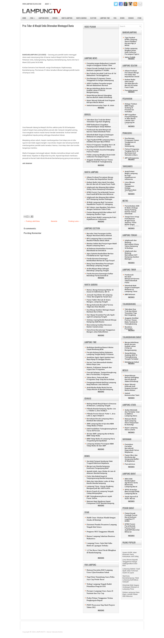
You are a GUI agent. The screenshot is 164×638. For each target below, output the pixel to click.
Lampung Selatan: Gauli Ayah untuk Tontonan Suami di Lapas (131, 571)
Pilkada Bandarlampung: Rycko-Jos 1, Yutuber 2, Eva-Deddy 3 (101, 410)
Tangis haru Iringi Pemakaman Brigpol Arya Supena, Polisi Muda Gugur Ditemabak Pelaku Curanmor (132, 222)
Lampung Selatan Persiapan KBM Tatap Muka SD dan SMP (100, 445)
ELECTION (93, 18)
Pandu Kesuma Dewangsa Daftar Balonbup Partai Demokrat (100, 275)
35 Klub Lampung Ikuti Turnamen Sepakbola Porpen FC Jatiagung (100, 203)
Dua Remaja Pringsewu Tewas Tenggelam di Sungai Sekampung (100, 79)
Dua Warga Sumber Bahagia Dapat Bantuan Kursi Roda (101, 311)
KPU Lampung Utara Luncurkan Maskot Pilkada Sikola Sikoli (99, 239)
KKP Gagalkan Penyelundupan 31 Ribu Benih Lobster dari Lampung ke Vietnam (131, 119)
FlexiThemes (113, 632)
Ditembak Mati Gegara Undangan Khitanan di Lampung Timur (100, 136)
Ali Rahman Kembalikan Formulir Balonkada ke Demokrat (100, 249)
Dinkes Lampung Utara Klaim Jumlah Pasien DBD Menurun (130, 594)
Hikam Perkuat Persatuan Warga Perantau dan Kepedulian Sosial (100, 178)
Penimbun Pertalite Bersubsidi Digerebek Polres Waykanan (132, 448)
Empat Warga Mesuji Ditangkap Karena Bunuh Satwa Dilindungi (99, 96)
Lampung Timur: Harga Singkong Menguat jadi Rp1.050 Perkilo (100, 487)
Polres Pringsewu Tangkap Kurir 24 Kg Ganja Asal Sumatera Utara (101, 146)
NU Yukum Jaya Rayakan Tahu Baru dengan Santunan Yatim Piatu (101, 208)
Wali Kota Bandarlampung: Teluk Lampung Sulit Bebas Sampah (130, 579)
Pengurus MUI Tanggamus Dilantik (100, 532)
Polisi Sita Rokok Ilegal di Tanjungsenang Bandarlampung (100, 477)
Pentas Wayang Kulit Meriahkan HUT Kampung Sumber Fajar (101, 213)
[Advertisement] (51, 101)
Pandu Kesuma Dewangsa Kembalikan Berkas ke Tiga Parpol (101, 259)
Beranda (54, 221)
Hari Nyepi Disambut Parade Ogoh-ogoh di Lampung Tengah (101, 316)
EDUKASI (131, 18)
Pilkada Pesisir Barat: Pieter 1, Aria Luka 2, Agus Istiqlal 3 (101, 415)
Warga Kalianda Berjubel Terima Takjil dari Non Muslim (100, 306)
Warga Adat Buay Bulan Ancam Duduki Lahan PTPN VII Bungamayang (99, 90)
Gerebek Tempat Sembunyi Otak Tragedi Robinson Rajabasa (99, 462)
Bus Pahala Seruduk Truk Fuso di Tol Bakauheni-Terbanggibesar (101, 74)
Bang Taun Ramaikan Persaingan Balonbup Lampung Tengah (100, 265)
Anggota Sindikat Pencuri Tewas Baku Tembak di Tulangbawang (100, 161)
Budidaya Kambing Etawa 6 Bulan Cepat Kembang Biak (100, 348)
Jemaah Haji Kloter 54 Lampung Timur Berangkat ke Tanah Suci (99, 296)
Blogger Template (125, 632)
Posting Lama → (74, 221)
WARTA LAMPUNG (66, 18)
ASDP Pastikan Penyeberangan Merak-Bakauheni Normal (99, 84)
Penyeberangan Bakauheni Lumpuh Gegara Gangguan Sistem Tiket (101, 64)
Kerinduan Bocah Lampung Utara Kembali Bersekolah (100, 420)
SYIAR (139, 18)
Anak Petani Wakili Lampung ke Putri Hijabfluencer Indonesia (101, 218)
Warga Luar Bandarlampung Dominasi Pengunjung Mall (98, 467)
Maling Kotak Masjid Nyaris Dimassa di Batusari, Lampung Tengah (101, 405)
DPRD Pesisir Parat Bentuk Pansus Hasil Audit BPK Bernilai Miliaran (101, 193)
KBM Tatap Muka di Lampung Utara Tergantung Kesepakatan (101, 440)
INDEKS (101, 108)
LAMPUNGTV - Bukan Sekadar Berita (49, 632)
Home (24, 18)
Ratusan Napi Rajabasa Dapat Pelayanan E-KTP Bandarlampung (100, 502)
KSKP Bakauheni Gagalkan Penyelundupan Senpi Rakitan (99, 126)
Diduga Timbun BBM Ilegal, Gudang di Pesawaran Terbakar (131, 108)
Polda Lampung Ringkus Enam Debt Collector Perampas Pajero (101, 156)
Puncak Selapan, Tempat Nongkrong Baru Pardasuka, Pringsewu (101, 373)
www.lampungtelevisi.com (31, 4)
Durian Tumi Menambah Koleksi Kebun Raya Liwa (99, 363)
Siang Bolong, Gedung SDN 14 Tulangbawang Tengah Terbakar (132, 356)
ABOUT (49, 3)
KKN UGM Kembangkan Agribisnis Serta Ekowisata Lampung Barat (131, 483)
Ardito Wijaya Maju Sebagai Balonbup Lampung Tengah (98, 270)
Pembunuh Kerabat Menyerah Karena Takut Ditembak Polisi (99, 131)
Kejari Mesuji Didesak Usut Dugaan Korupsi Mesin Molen (101, 101)
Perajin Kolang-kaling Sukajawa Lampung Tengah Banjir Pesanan (100, 353)
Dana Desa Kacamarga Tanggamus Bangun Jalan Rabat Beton (101, 331)
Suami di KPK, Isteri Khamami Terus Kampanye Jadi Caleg (130, 554)
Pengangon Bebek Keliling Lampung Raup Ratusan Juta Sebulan (101, 383)
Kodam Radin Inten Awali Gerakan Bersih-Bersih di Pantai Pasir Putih (101, 183)
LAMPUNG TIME (105, 18)
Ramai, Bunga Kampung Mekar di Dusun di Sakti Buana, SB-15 (100, 291)
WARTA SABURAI (81, 18)
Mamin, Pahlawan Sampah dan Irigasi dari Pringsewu (99, 368)
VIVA (115, 18)
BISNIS (122, 18)
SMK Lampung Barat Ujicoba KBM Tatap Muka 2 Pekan (100, 425)
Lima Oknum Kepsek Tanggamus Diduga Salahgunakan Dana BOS (130, 562)
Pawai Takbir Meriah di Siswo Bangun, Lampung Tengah (98, 301)
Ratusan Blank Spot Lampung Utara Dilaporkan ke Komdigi (132, 422)
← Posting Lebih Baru (32, 221)
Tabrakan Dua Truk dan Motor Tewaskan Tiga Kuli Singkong (99, 121)
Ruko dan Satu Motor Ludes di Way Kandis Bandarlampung (100, 482)
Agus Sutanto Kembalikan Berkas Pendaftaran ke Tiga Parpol (100, 254)
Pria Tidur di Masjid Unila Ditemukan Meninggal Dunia (48, 25)
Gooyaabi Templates (134, 634)
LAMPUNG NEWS (44, 18)
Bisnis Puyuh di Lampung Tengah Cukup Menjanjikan (100, 492)
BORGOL (55, 18)
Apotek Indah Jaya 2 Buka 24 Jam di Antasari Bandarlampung (101, 472)
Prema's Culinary (108, 634)
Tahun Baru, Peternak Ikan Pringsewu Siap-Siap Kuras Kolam (100, 378)
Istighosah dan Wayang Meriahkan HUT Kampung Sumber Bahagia (101, 198)
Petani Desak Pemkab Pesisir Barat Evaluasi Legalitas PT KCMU (101, 69)
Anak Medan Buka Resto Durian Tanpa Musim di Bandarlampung (100, 388)
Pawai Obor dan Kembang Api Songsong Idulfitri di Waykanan (132, 458)
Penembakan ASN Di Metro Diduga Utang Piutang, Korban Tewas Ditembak (132, 210)
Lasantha (138, 632)
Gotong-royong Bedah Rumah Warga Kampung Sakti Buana (101, 321)
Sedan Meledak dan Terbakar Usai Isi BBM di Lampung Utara (132, 413)
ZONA (33, 17)
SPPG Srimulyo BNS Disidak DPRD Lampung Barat (132, 491)
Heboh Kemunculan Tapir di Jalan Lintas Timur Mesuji (100, 106)
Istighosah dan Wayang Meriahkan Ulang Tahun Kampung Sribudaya (101, 188)
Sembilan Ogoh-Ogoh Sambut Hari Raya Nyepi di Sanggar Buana (100, 358)
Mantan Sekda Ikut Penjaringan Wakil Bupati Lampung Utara (102, 244)
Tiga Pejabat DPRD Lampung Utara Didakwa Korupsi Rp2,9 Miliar (101, 141)
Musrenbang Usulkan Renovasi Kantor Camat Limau (99, 326)
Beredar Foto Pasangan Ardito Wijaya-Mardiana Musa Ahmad (99, 234)
